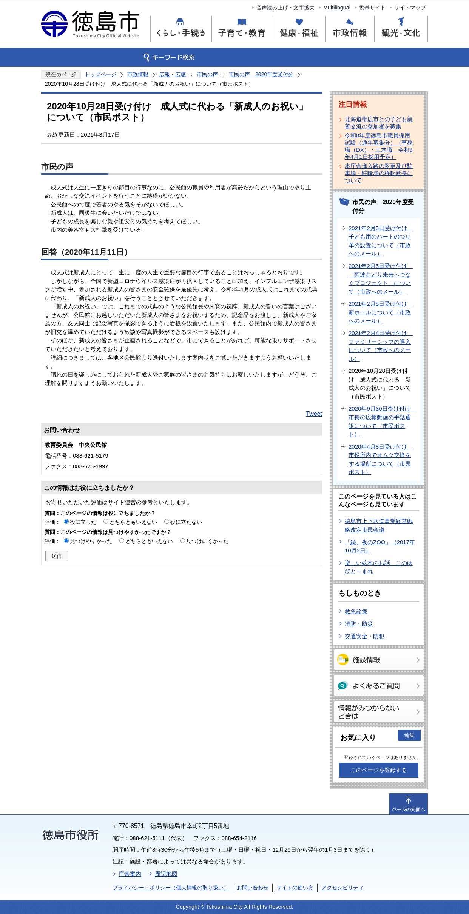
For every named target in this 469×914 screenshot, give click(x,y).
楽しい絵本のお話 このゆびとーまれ (379, 567)
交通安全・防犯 (364, 636)
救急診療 (356, 611)
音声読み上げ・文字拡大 (285, 8)
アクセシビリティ (342, 888)
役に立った (83, 522)
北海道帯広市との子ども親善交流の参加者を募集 (379, 122)
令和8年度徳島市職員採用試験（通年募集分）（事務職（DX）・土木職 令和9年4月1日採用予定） (379, 146)
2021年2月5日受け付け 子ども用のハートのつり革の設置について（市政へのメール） (381, 241)
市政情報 (137, 74)
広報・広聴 (172, 74)
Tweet (314, 414)
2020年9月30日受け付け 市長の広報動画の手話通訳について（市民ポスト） (382, 421)
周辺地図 (166, 874)
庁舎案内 (130, 874)
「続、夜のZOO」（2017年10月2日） (380, 546)
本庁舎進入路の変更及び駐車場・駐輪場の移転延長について (379, 173)
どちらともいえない (133, 522)
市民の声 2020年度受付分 (261, 74)
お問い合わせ (252, 888)
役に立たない (186, 522)
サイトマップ (410, 8)
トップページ (100, 74)
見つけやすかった (91, 541)
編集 (409, 735)
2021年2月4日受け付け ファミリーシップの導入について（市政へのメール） (381, 346)
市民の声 (207, 74)
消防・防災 (359, 623)
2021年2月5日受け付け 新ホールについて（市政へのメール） (381, 312)
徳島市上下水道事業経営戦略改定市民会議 (379, 525)
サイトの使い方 (294, 888)
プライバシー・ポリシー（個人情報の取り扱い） (171, 888)
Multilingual (336, 8)
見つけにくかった (207, 541)
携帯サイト (372, 8)
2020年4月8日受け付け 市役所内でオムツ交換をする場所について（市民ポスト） (381, 459)
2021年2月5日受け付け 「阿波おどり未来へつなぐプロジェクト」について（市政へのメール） (381, 279)
